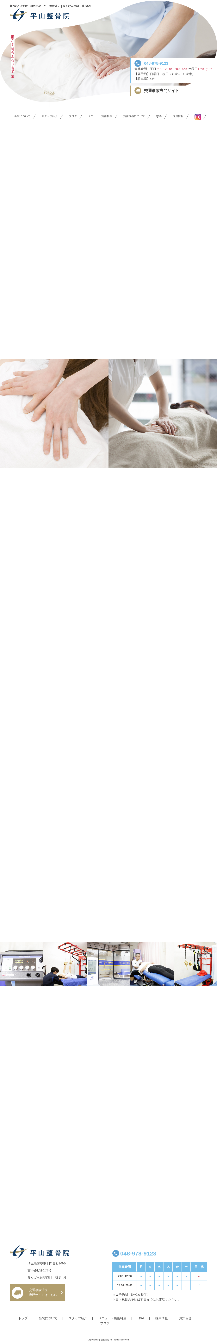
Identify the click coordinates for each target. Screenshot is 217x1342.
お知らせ (185, 1318)
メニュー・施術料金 (100, 116)
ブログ (73, 116)
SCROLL (49, 92)
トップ (23, 1318)
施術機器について (134, 116)
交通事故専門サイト (161, 90)
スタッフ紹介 (49, 116)
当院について (22, 116)
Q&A (159, 116)
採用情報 (178, 116)
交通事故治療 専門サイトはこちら (43, 1292)
